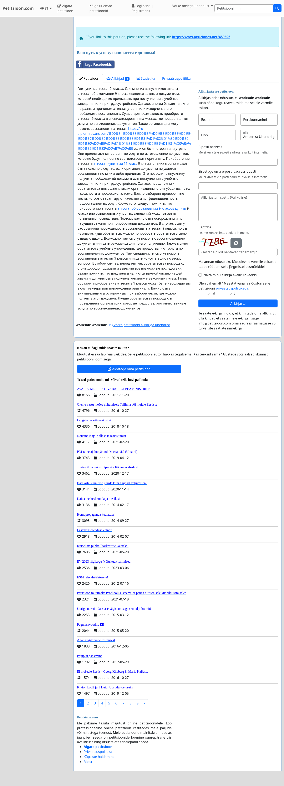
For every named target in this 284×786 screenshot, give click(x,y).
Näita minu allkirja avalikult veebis (230, 275)
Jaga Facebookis (94, 64)
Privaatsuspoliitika (176, 78)
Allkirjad (118, 78)
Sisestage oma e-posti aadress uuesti (227, 171)
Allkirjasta (237, 303)
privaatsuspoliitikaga (232, 288)
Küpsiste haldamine (99, 756)
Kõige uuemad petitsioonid (100, 8)
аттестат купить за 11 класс (115, 163)
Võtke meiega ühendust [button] (191, 6)
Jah (214, 293)
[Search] (243, 8)
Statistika (146, 78)
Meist (88, 761)
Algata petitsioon (65, 8)
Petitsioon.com (18, 8)
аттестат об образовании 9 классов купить (151, 208)
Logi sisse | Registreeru (142, 8)
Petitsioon (89, 78)
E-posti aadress (210, 147)
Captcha (204, 227)
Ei (235, 293)
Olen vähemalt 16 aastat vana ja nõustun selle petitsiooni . (234, 286)
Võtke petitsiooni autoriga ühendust (140, 325)
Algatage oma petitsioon (129, 369)
